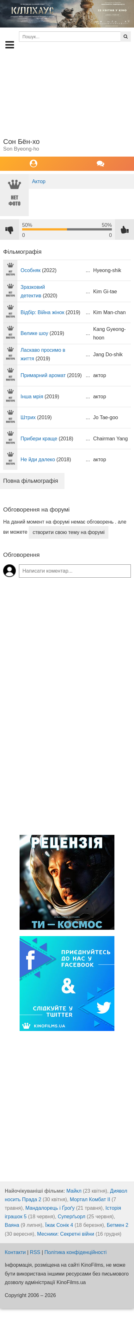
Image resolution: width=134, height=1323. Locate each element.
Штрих (28, 417)
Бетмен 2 (117, 1225)
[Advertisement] (64, 93)
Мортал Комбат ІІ (90, 1199)
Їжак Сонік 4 (59, 1225)
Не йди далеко (38, 459)
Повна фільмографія (30, 481)
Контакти (15, 1252)
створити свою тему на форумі (69, 532)
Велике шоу (34, 333)
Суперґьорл (72, 1216)
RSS (35, 1252)
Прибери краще (39, 438)
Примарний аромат (43, 375)
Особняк (30, 270)
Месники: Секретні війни (65, 1234)
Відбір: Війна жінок (42, 312)
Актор (39, 181)
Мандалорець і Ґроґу (50, 1208)
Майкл (74, 1191)
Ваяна (12, 1225)
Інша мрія (32, 396)
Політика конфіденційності (76, 1252)
